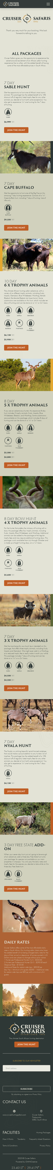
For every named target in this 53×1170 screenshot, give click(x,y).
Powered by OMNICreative (26, 1161)
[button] (47, 4)
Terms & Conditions (10, 1145)
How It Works (8, 1139)
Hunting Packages (43, 1132)
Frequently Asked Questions (39, 1139)
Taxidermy (21, 1139)
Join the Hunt (16, 130)
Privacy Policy (45, 1145)
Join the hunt (16, 888)
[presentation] (23, 1078)
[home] (11, 4)
